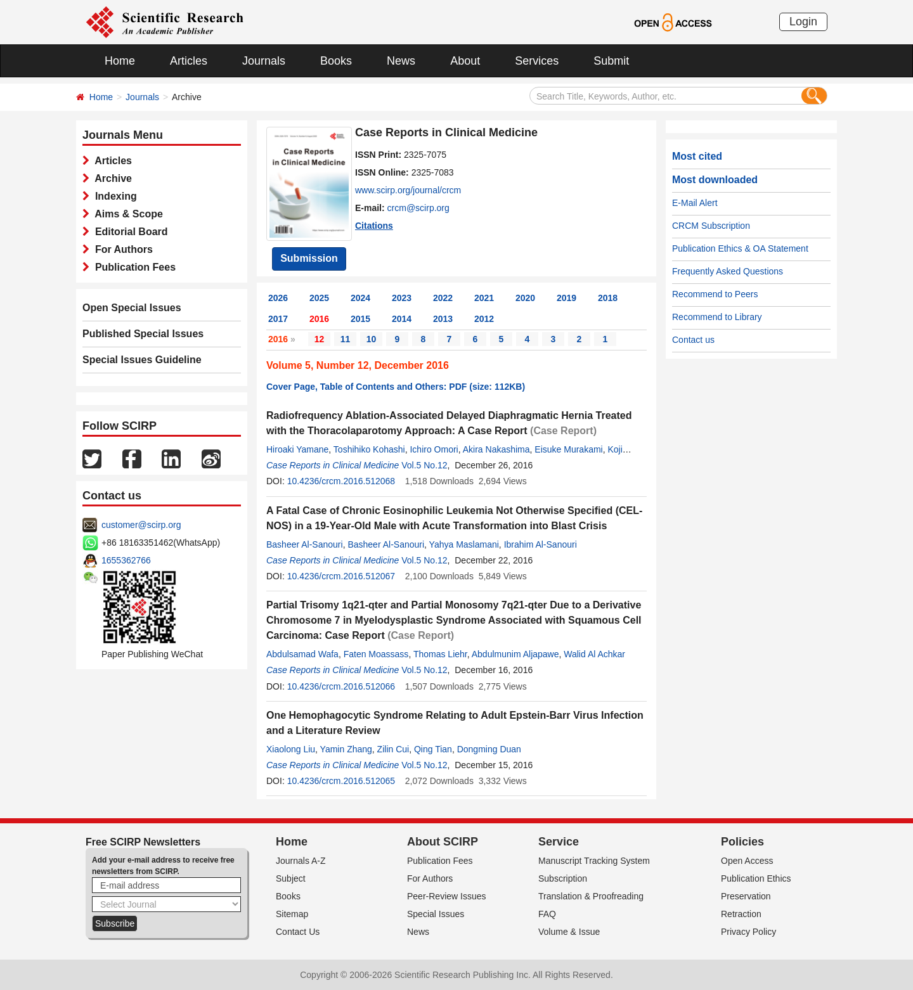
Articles (188, 61)
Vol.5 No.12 (424, 465)
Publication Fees (132, 267)
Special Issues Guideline (142, 359)
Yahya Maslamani (464, 544)
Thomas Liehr (440, 654)
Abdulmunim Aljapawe (515, 654)
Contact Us (298, 932)
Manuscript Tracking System (594, 861)
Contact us (693, 340)
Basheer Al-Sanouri (304, 544)
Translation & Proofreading (591, 896)
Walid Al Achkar (594, 654)
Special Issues (435, 914)
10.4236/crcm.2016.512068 (341, 481)
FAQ (547, 914)
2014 (401, 319)
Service (558, 841)
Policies (742, 841)
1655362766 (126, 560)
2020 (525, 298)
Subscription (562, 878)
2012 (484, 319)
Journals (263, 61)
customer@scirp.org (141, 525)
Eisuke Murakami (568, 449)
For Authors (121, 249)
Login (803, 21)
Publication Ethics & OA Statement (740, 248)
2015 (360, 319)
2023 (401, 298)
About (465, 61)
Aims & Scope (126, 214)
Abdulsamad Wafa (302, 654)
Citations (374, 226)
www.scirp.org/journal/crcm (408, 190)
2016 (319, 319)
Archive (110, 178)
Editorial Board (128, 231)
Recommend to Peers (715, 294)
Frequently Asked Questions (727, 271)
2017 (278, 319)
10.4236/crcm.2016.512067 (341, 576)
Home (120, 61)
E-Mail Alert (695, 203)
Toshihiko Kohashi (369, 449)
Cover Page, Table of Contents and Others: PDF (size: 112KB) (395, 387)
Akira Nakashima (496, 449)
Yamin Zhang (346, 749)
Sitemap (292, 914)
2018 (608, 298)
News (401, 61)
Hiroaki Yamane (297, 449)
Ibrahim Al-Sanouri (540, 544)
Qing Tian (433, 749)
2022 (443, 298)
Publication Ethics (756, 878)
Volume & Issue (569, 932)
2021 (484, 298)
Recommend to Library (717, 317)
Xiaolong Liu (290, 749)
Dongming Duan (489, 749)
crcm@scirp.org (418, 208)
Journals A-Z (301, 861)
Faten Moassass (376, 654)
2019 (566, 298)
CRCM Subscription (711, 226)
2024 (360, 298)
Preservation (746, 896)
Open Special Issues (131, 307)
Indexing (113, 196)
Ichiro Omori (434, 449)
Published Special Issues (143, 333)
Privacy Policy (748, 932)
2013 (443, 319)
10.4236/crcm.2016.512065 (341, 781)
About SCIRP (442, 841)
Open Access (747, 861)
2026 (278, 298)
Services (537, 61)
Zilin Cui (393, 749)
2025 (319, 298)
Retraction (741, 914)
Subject (291, 878)
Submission (309, 258)
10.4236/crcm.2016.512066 (341, 686)
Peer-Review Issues (446, 896)
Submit (611, 61)
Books (336, 61)
